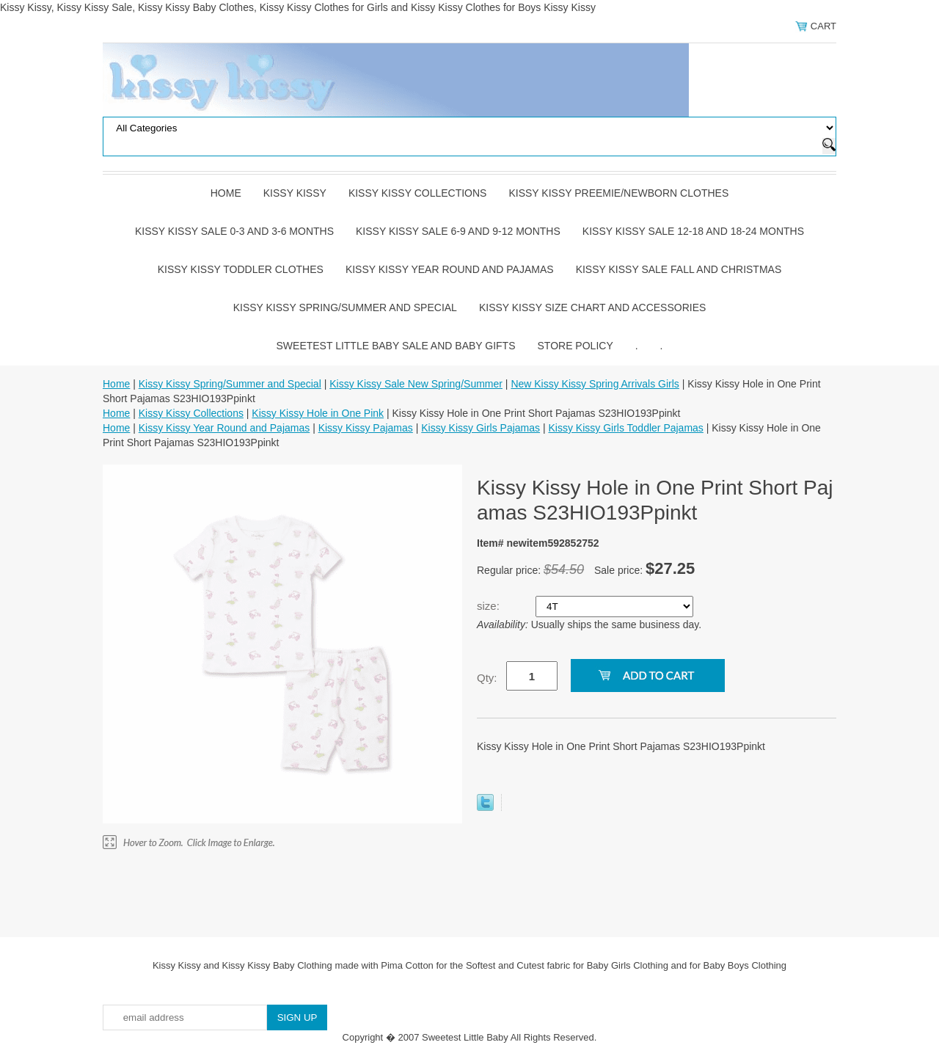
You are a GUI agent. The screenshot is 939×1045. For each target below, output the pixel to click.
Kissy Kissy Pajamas (365, 428)
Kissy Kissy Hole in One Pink (318, 413)
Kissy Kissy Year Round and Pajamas (450, 269)
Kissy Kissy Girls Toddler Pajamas (625, 428)
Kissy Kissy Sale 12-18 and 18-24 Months (693, 231)
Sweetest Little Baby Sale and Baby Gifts (396, 346)
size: (490, 606)
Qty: (487, 677)
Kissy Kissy (294, 193)
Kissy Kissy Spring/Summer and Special (345, 307)
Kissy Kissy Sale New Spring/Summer (416, 384)
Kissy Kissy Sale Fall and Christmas (679, 269)
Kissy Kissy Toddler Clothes (241, 269)
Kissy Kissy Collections (417, 193)
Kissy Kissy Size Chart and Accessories (592, 307)
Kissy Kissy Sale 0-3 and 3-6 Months (234, 231)
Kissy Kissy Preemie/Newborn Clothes (618, 193)
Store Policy (575, 346)
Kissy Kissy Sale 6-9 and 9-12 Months (458, 231)
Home (226, 193)
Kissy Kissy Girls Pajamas (480, 428)
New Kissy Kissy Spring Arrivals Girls (595, 384)
